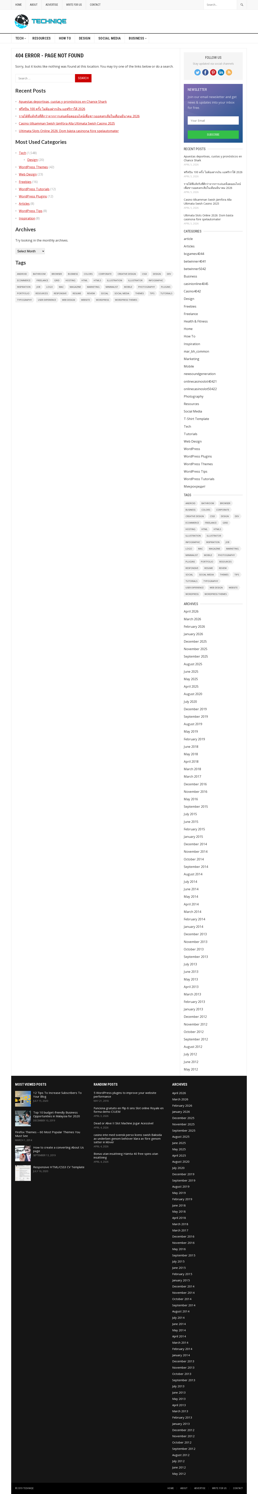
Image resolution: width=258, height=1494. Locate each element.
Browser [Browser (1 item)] (57, 273)
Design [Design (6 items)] (157, 273)
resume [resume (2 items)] (77, 293)
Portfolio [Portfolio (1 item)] (23, 293)
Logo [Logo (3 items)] (49, 286)
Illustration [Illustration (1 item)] (114, 280)
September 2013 (196, 957)
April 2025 (191, 686)
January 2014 (193, 926)
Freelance (191, 314)
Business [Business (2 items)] (73, 273)
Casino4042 (192, 291)
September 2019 (196, 716)
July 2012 (190, 1054)
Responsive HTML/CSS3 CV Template (58, 1167)
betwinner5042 (195, 269)
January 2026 (193, 634)
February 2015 (194, 829)
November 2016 (195, 791)
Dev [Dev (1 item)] (169, 273)
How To (65, 38)
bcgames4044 (194, 254)
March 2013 (192, 994)
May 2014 (191, 896)
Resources (41, 38)
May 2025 (191, 679)
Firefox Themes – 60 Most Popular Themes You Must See (47, 1134)
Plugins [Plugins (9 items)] (165, 286)
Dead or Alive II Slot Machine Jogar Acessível (123, 1123)
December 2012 (195, 1016)
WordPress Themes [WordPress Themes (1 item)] (126, 299)
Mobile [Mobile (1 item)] (128, 286)
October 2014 (194, 859)
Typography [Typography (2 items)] (24, 299)
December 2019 (195, 709)
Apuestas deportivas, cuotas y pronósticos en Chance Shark (63, 101)
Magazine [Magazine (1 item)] (75, 286)
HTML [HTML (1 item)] (84, 280)
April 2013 (191, 987)
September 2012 (196, 1039)
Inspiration (27, 218)
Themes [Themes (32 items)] (139, 293)
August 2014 (193, 874)
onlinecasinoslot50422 (200, 389)
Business (136, 38)
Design (84, 38)
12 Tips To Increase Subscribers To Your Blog (57, 1094)
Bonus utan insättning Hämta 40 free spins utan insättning (126, 1155)
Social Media (109, 38)
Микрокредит (195, 486)
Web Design (28, 174)
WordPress (192, 449)
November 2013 (195, 942)
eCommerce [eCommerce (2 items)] (23, 280)
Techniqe (28, 1488)
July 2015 (190, 814)
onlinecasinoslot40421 (200, 381)
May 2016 (191, 799)
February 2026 (194, 626)
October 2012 (194, 1032)
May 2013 (191, 979)
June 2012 (191, 1062)
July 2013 (190, 964)
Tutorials (190, 434)
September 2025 (196, 656)
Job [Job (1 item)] (38, 286)
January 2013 (193, 1009)
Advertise (52, 4)
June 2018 (191, 746)
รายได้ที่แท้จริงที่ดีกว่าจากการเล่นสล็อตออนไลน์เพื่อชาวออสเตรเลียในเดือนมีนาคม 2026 (79, 116)
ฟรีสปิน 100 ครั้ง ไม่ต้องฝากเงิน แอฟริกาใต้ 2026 (52, 109)
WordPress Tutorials (34, 189)
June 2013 (191, 971)
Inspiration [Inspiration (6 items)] (23, 286)
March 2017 (192, 776)
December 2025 (195, 641)
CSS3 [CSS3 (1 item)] (144, 273)
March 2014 (192, 912)
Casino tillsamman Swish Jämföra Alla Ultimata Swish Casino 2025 (67, 123)
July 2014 (190, 881)
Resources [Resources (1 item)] (42, 293)
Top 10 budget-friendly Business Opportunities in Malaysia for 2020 (56, 1114)
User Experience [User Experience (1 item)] (47, 299)
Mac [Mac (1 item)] (61, 286)
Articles (24, 203)
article (188, 239)
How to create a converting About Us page (58, 1149)
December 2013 (195, 934)
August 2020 (193, 694)
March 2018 (192, 769)
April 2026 (191, 611)
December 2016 (195, 784)
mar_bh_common (196, 351)
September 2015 (196, 806)
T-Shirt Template (196, 419)
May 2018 (191, 754)
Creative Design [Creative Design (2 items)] (127, 273)
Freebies (25, 182)
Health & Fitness (196, 321)
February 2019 (194, 739)
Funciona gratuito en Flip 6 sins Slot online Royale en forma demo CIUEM (129, 1110)
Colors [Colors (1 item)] (88, 273)
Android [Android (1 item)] (22, 273)
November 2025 (195, 649)
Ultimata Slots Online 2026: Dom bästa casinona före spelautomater (69, 131)
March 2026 (192, 619)
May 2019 (191, 731)
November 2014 (195, 851)
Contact (95, 4)
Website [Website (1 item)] (85, 299)
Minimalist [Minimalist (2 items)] (112, 286)
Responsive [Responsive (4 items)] (60, 293)
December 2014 (195, 844)
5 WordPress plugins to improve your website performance (125, 1094)
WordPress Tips (30, 211)
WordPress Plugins (33, 196)
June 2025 (191, 671)
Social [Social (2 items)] (104, 293)
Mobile (189, 366)
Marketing (191, 359)
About (34, 4)
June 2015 (191, 822)
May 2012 (191, 1069)
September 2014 (196, 867)
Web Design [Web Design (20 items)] (68, 299)
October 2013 (194, 949)
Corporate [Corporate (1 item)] (105, 273)
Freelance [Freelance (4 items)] (42, 280)
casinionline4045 (196, 284)
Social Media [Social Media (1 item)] (121, 293)
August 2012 (193, 1047)
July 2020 (190, 701)
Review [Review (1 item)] (91, 293)
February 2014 (194, 919)
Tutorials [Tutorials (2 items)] (166, 293)
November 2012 (195, 1024)
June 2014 (191, 889)
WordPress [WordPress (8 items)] (102, 299)
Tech (19, 38)
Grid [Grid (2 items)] (56, 280)
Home (18, 4)
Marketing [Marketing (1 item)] (93, 286)
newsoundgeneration (200, 374)
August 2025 (193, 664)
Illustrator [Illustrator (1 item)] (135, 280)
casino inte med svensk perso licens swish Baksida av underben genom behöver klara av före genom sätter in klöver (128, 1138)
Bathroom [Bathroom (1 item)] (39, 273)
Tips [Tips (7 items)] (152, 293)
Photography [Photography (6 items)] (146, 286)
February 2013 (194, 1002)
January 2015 (193, 836)
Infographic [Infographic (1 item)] (156, 280)
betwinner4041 (195, 261)
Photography (193, 396)
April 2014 (191, 904)
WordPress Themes (33, 167)
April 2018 (191, 761)
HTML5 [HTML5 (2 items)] (97, 280)
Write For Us (74, 4)
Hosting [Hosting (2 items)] (70, 280)
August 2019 (193, 724)
